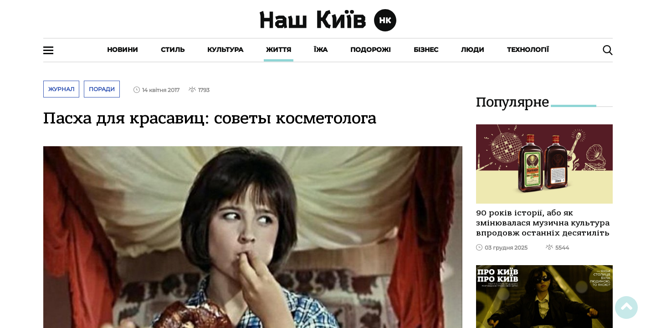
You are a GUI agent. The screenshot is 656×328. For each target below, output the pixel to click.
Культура (225, 50)
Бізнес (426, 50)
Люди (472, 50)
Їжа (321, 50)
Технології (528, 50)
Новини (122, 50)
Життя (278, 50)
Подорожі (370, 50)
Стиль (172, 50)
